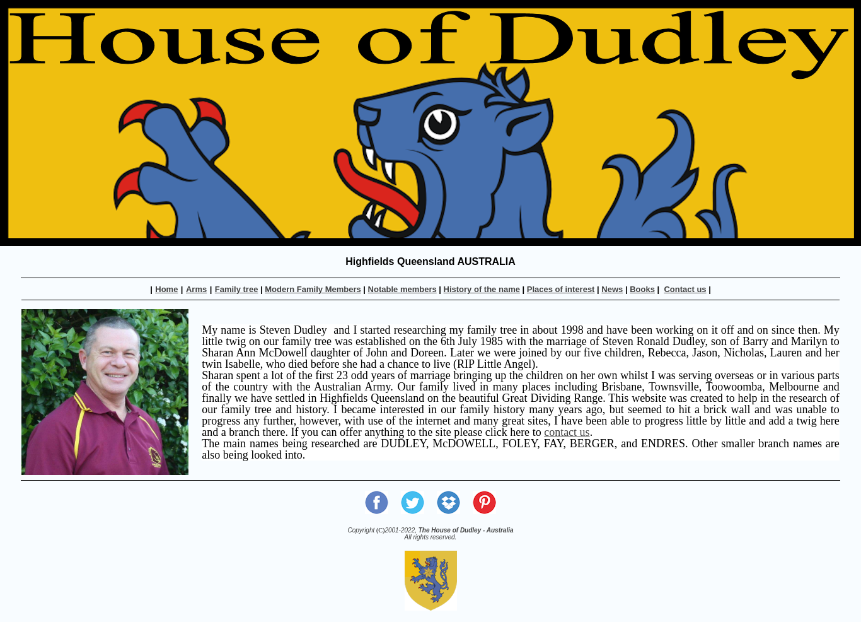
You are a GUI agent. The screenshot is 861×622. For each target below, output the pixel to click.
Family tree (236, 289)
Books (642, 289)
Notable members (402, 289)
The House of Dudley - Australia (466, 530)
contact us (566, 432)
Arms (196, 289)
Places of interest (561, 289)
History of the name (482, 289)
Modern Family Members (313, 289)
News (612, 289)
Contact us (685, 289)
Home (166, 289)
